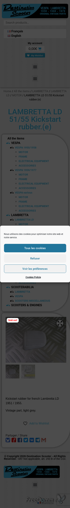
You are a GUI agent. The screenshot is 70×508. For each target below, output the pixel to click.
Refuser (35, 258)
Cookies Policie (33, 277)
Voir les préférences (35, 269)
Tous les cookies (35, 248)
